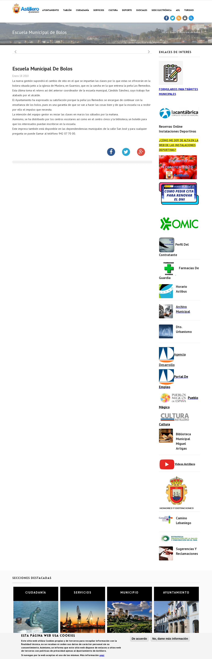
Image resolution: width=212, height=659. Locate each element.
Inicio (165, 32)
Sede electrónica (162, 10)
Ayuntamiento (50, 10)
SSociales (141, 10)
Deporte (127, 10)
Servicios (98, 10)
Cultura (113, 10)
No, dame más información (170, 639)
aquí (101, 655)
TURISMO (189, 10)
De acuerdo (139, 639)
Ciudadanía (82, 10)
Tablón (67, 10)
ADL (178, 10)
